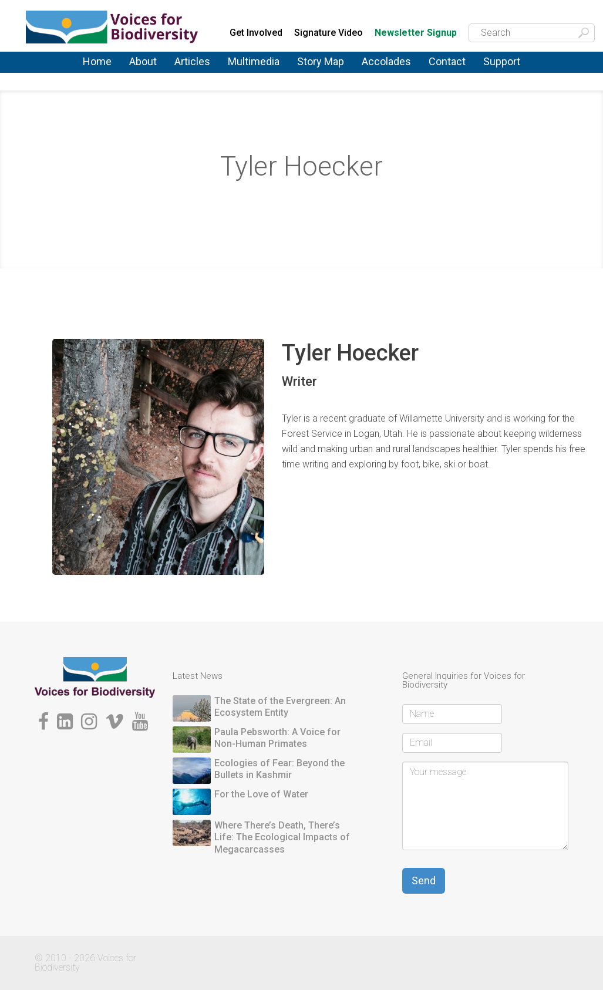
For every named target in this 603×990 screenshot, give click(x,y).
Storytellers (303, 200)
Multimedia (253, 61)
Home (97, 61)
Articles (192, 61)
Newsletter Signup (416, 33)
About (143, 61)
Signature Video (328, 32)
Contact (447, 61)
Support (501, 61)
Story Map (320, 61)
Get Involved (256, 32)
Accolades (386, 61)
